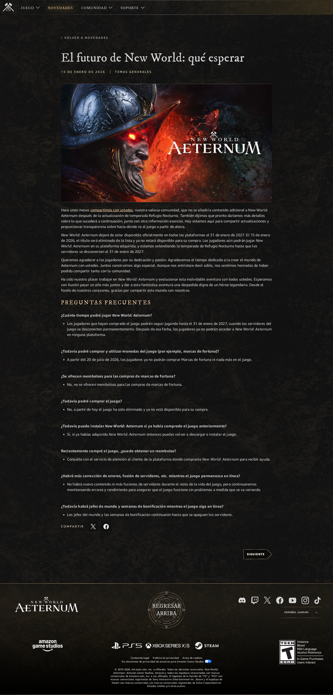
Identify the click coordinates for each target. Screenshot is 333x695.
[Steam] (207, 646)
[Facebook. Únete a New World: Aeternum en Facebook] (280, 600)
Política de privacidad (166, 657)
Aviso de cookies (192, 657)
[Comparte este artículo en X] (93, 526)
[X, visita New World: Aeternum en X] (267, 600)
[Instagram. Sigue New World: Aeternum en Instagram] (305, 600)
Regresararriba (166, 610)
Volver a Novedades (86, 37)
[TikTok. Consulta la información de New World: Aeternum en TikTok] (317, 600)
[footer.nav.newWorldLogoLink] (46, 605)
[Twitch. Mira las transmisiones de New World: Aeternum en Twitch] (255, 600)
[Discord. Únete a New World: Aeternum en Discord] (242, 600)
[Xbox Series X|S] (167, 646)
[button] (166, 143)
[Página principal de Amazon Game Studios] (48, 646)
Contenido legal (140, 657)
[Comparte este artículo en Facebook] (106, 526)
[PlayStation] (127, 646)
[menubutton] (301, 612)
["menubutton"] (30, 7)
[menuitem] (30, 7)
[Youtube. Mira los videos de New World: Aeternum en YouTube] (292, 600)
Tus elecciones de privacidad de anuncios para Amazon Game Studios (166, 661)
